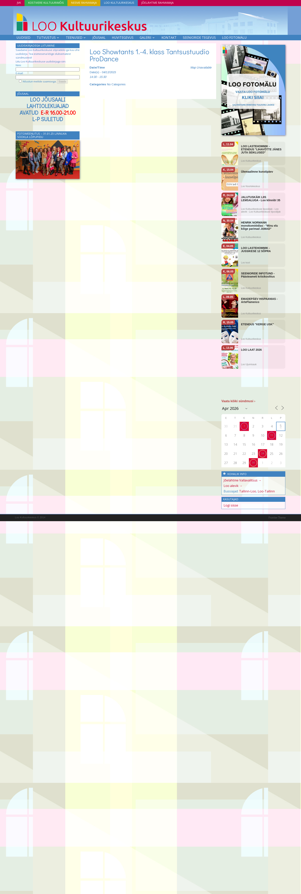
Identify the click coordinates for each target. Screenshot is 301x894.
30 (253, 462)
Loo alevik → (233, 486)
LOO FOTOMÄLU (234, 37)
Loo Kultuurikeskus (119, 3)
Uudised (23, 37)
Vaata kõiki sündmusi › (238, 401)
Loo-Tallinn (266, 491)
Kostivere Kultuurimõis (46, 3)
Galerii (145, 37)
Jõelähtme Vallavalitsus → (242, 480)
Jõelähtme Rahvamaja (157, 3)
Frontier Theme (277, 517)
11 (271, 435)
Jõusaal (99, 37)
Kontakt (169, 37)
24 (262, 453)
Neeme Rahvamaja (84, 3)
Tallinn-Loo (247, 491)
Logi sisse (231, 505)
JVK (19, 3)
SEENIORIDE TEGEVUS (199, 37)
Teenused (74, 37)
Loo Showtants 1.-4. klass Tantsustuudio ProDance (149, 55)
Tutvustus (46, 37)
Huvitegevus (122, 37)
